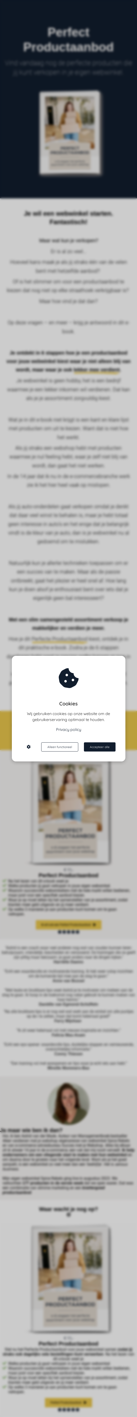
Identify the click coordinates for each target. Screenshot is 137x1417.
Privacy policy (68, 729)
